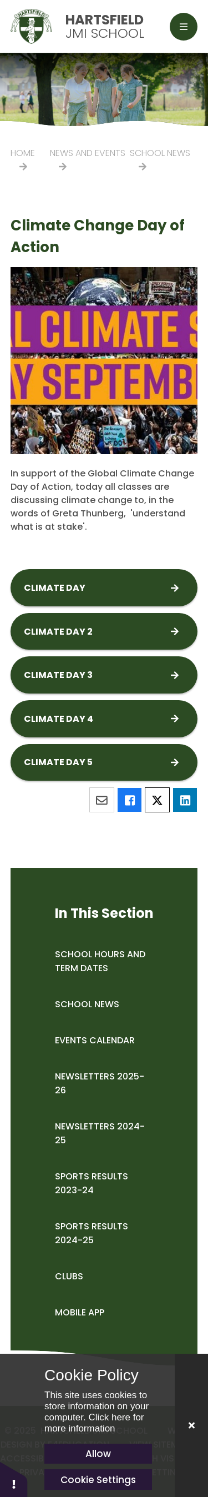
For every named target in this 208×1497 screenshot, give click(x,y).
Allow (98, 1453)
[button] (14, 1479)
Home (23, 153)
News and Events (87, 153)
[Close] (191, 1425)
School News (160, 153)
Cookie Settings (98, 1479)
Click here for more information (94, 1423)
